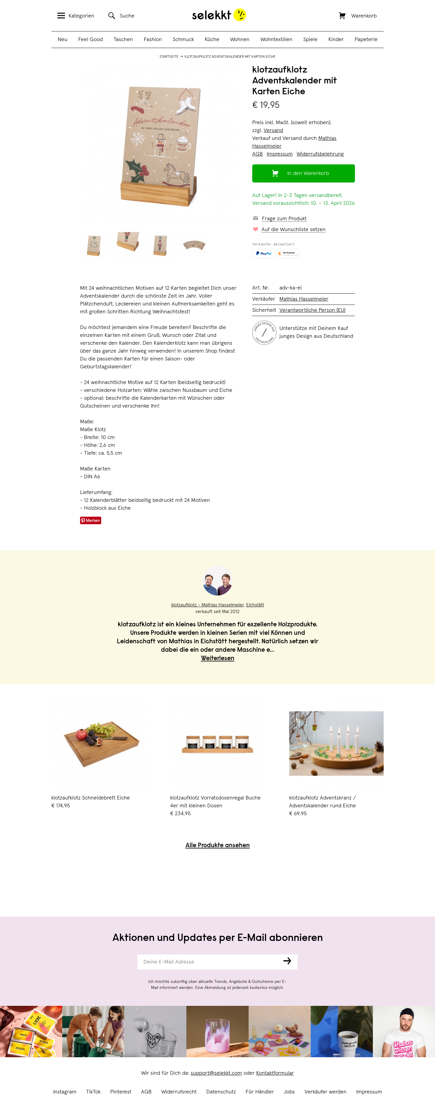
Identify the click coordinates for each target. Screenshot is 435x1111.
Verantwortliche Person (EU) (312, 310)
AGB (146, 1092)
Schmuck (183, 39)
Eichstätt (255, 604)
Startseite (169, 57)
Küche (212, 39)
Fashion (153, 39)
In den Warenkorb (308, 173)
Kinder (336, 39)
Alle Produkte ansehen (217, 846)
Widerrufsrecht (179, 1092)
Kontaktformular (275, 1073)
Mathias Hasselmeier (303, 299)
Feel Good (90, 39)
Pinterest (120, 1092)
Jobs (289, 1092)
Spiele (310, 39)
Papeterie (366, 39)
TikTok (93, 1092)
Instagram (64, 1092)
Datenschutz (221, 1092)
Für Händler (260, 1092)
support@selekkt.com (216, 1073)
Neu (62, 39)
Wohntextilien (276, 39)
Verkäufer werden (325, 1092)
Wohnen (240, 39)
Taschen (123, 39)
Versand (273, 130)
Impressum (369, 1092)
